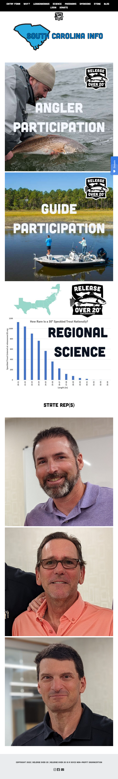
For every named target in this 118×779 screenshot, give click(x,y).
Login (53, 7)
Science (57, 3)
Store (97, 3)
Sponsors (85, 3)
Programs (70, 3)
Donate (64, 7)
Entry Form (13, 3)
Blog (106, 3)
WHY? (27, 3)
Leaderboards (41, 3)
